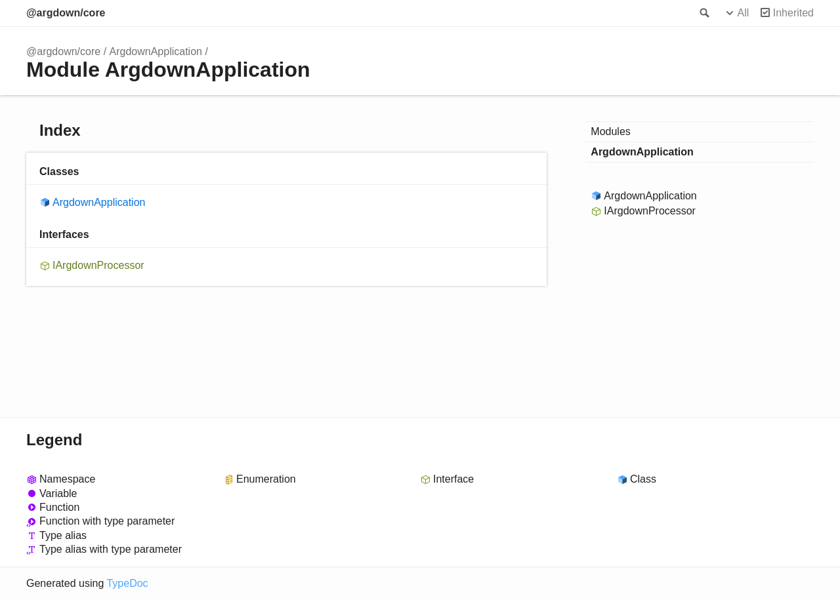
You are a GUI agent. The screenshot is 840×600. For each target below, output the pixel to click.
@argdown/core (66, 12)
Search (703, 13)
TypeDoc (127, 583)
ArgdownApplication (156, 51)
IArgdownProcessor (98, 265)
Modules (610, 131)
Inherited (793, 12)
